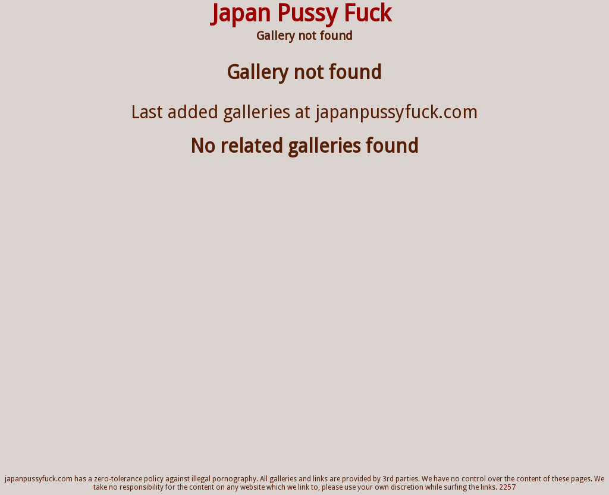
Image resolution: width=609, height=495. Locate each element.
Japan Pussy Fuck (301, 13)
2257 (507, 487)
